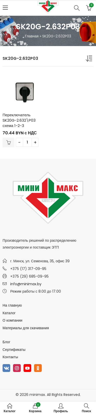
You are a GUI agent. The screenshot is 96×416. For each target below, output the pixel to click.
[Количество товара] (27, 142)
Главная (31, 36)
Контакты (10, 357)
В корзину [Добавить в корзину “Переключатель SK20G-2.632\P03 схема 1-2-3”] (8, 142)
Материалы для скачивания (26, 328)
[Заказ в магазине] (89, 59)
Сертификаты (14, 349)
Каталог (9, 312)
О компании (12, 320)
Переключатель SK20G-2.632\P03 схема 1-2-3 (19, 120)
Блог (6, 342)
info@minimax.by (25, 283)
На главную (12, 305)
